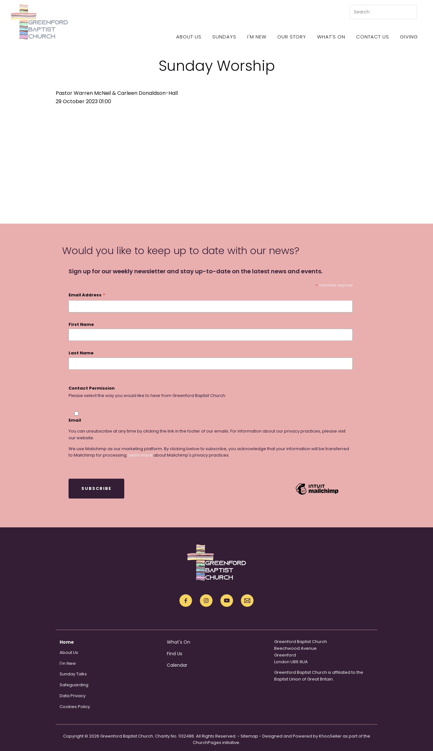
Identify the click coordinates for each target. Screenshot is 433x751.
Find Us (174, 653)
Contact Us (372, 36)
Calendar (177, 665)
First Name (81, 324)
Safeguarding (74, 685)
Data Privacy (73, 696)
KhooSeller (330, 736)
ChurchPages (207, 742)
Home (67, 642)
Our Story (291, 36)
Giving (409, 36)
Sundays (224, 36)
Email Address (87, 295)
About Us (188, 36)
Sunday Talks (73, 674)
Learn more (140, 455)
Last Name (81, 353)
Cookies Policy (75, 707)
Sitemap (249, 736)
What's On (331, 36)
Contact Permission (92, 388)
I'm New (256, 36)
